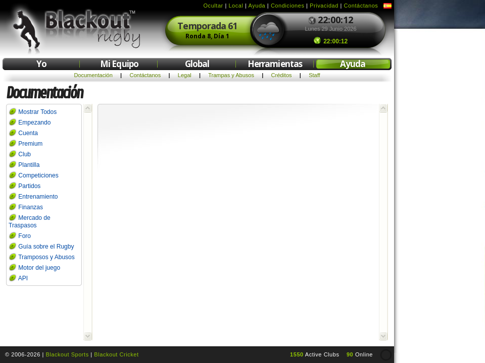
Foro (24, 235)
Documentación (93, 75)
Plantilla (28, 164)
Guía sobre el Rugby (46, 246)
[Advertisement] (439, 185)
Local (235, 6)
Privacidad (324, 6)
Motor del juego (39, 267)
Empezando (34, 122)
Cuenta (28, 133)
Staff (314, 75)
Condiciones (288, 6)
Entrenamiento (38, 196)
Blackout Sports (66, 354)
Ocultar (213, 6)
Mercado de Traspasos (30, 221)
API (23, 278)
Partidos (29, 186)
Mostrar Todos (37, 111)
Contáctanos (361, 6)
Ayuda (257, 6)
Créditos (281, 75)
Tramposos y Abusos (46, 257)
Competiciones (38, 175)
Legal (184, 75)
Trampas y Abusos (231, 75)
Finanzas (30, 207)
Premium (30, 143)
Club (24, 154)
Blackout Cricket (116, 354)
